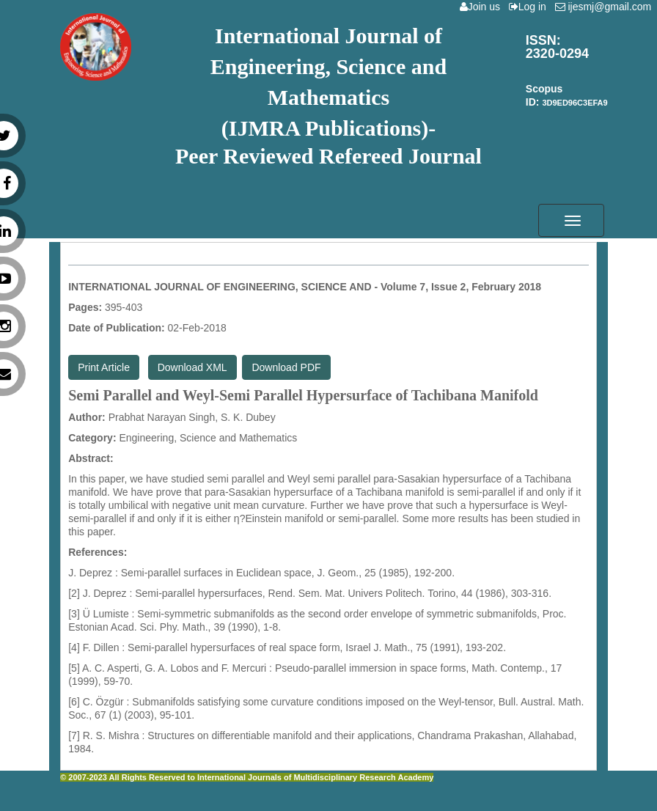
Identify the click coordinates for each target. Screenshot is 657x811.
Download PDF (286, 367)
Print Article (104, 367)
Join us (483, 6)
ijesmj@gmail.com (606, 6)
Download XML (192, 367)
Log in (530, 6)
